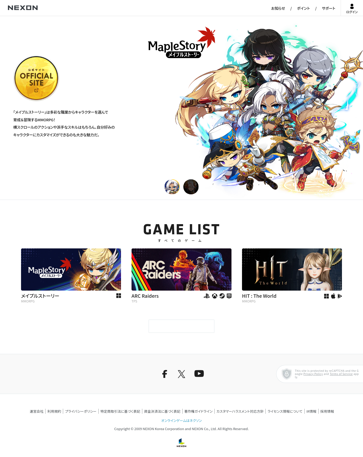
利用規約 (54, 411)
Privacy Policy (313, 374)
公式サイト (23, 100)
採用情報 (327, 411)
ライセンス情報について (285, 411)
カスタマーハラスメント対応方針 (240, 411)
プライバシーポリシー (81, 411)
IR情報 (311, 411)
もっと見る (181, 326)
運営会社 (36, 411)
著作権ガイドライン (198, 411)
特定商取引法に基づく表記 (120, 411)
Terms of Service (341, 374)
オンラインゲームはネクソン (181, 420)
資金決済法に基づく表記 (162, 411)
